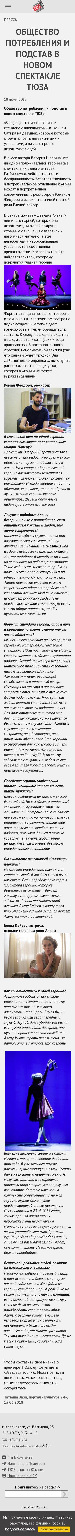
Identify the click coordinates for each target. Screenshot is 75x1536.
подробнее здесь (20, 1528)
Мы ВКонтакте (20, 1457)
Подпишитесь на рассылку (37, 1486)
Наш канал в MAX (22, 1475)
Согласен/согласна (54, 1529)
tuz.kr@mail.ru (14, 1439)
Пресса (10, 19)
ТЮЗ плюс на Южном (25, 1469)
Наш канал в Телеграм (26, 1463)
